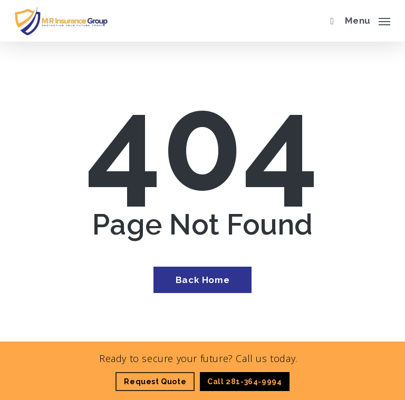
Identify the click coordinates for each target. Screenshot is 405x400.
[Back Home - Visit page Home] (202, 280)
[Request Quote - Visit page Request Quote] (155, 381)
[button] (367, 19)
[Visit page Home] (61, 20)
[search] (330, 20)
